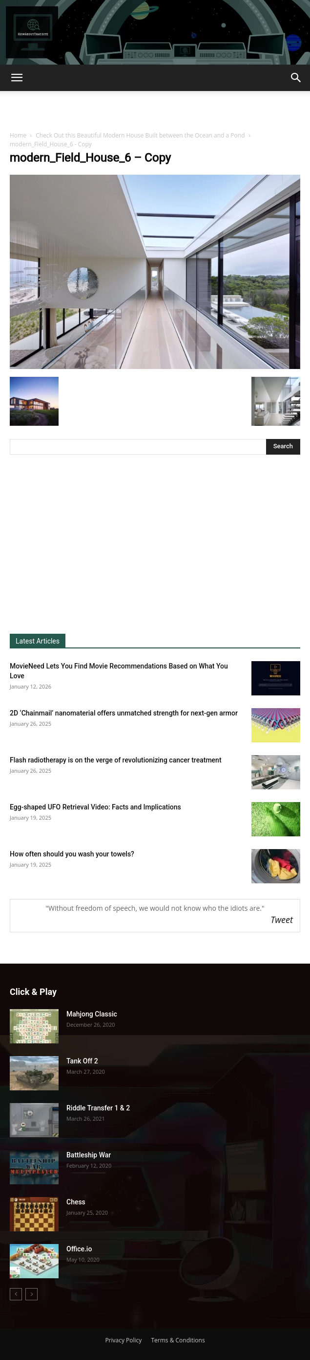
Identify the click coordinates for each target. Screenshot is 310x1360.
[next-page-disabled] (31, 1294)
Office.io (79, 1249)
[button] (16, 78)
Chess (75, 1202)
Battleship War (88, 1155)
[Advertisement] (155, 108)
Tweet (281, 919)
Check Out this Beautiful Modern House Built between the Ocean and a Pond (140, 135)
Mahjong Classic (91, 1014)
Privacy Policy (123, 1340)
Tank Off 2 (82, 1061)
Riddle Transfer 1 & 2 (98, 1108)
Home (18, 135)
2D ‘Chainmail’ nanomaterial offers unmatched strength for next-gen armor (124, 713)
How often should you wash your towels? (72, 854)
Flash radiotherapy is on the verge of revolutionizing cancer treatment (116, 760)
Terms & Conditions (178, 1340)
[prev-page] (16, 1294)
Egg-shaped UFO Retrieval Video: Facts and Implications (95, 807)
